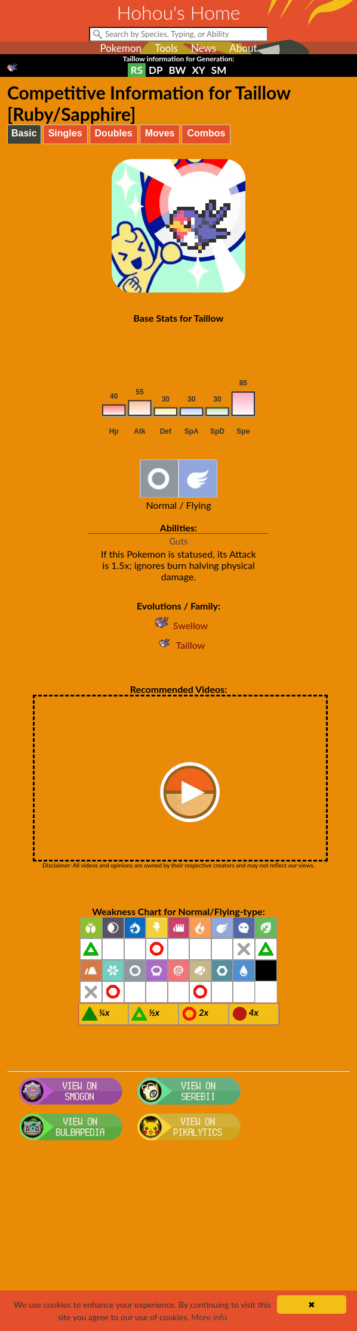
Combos (206, 133)
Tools (166, 48)
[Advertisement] (178, 1240)
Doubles (114, 133)
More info (209, 1317)
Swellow (178, 625)
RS (137, 70)
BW (177, 70)
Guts (178, 541)
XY (198, 70)
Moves (160, 133)
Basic (24, 133)
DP (155, 70)
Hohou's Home (179, 12)
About (243, 48)
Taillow (178, 645)
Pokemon (120, 48)
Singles (65, 133)
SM (218, 70)
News (203, 48)
